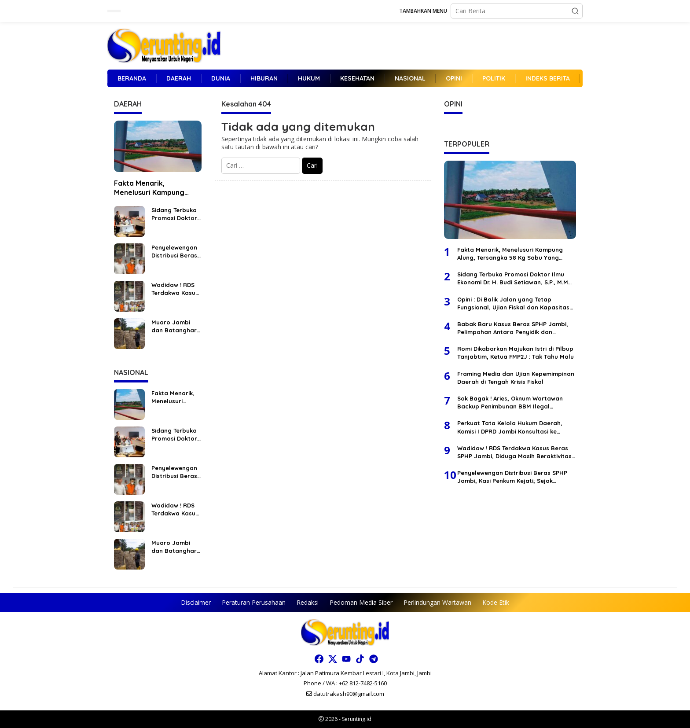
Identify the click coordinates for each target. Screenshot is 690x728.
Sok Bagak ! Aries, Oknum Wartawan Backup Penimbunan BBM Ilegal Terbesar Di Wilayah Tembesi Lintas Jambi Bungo (510, 402)
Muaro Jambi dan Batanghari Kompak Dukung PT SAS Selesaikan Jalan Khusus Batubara (176, 326)
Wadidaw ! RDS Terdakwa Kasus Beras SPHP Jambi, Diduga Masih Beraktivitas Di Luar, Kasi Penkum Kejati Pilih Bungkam (174, 289)
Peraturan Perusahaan (254, 602)
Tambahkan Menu (423, 11)
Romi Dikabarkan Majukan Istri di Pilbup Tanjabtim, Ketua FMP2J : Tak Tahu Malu (515, 352)
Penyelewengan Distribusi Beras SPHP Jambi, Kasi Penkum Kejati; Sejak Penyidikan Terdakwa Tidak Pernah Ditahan (174, 251)
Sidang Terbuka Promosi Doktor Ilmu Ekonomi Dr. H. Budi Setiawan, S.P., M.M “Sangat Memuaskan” (174, 214)
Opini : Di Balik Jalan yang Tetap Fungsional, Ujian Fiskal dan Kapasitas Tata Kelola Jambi (513, 303)
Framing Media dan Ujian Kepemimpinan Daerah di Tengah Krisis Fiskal (515, 377)
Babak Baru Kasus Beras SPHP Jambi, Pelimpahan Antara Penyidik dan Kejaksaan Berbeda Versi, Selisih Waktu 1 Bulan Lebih (515, 328)
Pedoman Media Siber (361, 602)
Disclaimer (196, 602)
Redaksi (308, 602)
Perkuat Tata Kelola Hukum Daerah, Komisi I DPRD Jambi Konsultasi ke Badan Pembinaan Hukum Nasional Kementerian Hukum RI (509, 427)
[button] (575, 11)
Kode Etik (495, 602)
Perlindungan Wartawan (437, 602)
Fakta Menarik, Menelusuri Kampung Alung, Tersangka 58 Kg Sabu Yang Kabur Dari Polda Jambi (154, 188)
